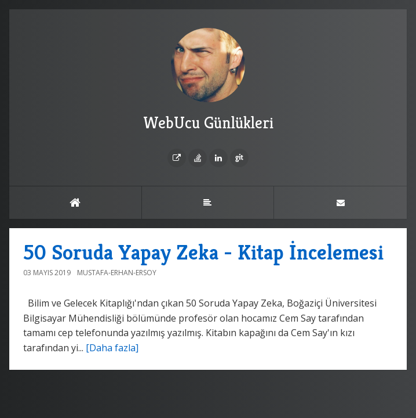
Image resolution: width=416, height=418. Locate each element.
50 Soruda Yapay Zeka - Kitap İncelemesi (203, 252)
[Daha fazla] (112, 347)
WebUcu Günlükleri (208, 80)
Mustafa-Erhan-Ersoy (116, 273)
